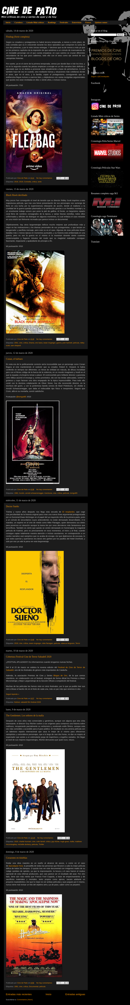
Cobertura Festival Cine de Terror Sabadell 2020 (28, 656)
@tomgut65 (21, 397)
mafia (72, 841)
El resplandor (68, 512)
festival (17, 702)
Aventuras (48, 493)
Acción (21, 493)
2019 (21, 182)
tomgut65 (73, 493)
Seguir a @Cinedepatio (100, 76)
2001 (16, 343)
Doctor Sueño (12, 506)
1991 (16, 986)
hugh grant (64, 841)
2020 (16, 841)
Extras (88, 22)
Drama (31, 343)
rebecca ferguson (67, 643)
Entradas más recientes (19, 994)
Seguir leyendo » (12, 694)
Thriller (41, 844)
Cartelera (18, 22)
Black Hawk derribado (16, 195)
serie (39, 182)
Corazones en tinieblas (16, 857)
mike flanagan (47, 643)
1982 (16, 493)
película (76, 343)
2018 (16, 182)
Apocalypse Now (16, 866)
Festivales (64, 22)
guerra (58, 343)
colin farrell (40, 841)
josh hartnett (67, 343)
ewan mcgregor (49, 343)
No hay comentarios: (44, 178)
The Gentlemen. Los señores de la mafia (25, 715)
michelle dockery (24, 844)
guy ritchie (55, 841)
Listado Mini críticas (35, 22)
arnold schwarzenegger (34, 493)
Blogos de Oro (60, 676)
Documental (33, 986)
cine (20, 343)
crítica (34, 182)
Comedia (27, 182)
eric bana (39, 343)
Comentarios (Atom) (25, 1000)
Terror (77, 643)
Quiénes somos (101, 22)
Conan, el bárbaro (14, 359)
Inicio (8, 22)
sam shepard (16, 345)
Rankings (52, 22)
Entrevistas (76, 22)
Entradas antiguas (75, 994)
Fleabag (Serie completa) (18, 36)
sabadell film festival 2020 (31, 702)
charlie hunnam (25, 841)
